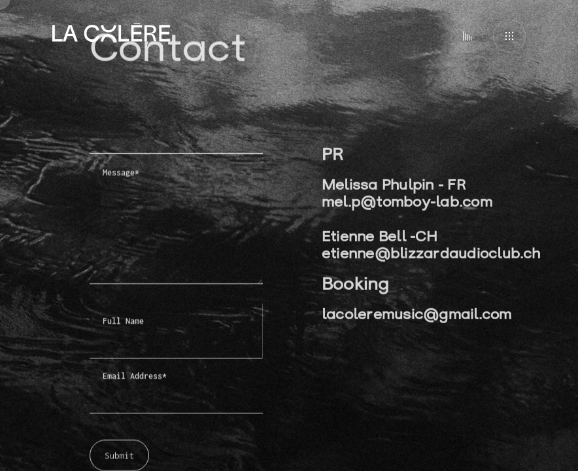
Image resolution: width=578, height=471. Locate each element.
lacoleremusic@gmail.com (417, 316)
